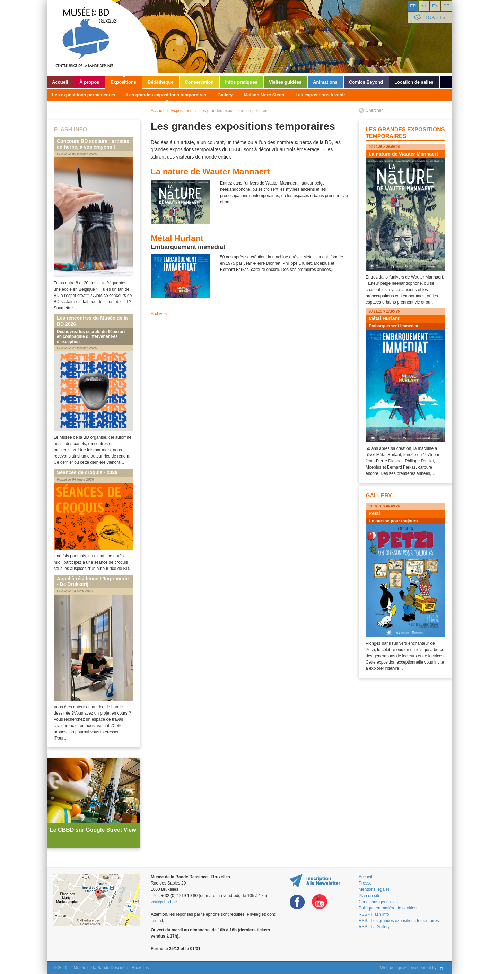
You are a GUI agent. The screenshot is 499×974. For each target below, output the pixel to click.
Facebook (297, 902)
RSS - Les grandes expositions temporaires (399, 920)
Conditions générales (378, 901)
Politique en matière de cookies (388, 908)
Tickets (429, 17)
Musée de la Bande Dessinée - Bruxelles (102, 36)
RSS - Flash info (374, 914)
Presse (365, 883)
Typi (441, 967)
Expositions (123, 82)
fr (413, 5)
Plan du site (369, 895)
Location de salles (414, 82)
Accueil (60, 82)
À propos (89, 82)
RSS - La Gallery (374, 926)
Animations (325, 82)
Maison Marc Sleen (264, 94)
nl (424, 5)
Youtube (319, 902)
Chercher (374, 110)
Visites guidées (285, 82)
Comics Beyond (366, 82)
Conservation (199, 82)
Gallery (225, 94)
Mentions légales (374, 889)
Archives (159, 313)
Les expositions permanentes (83, 94)
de (446, 5)
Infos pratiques (241, 82)
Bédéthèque (160, 82)
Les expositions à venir (320, 94)
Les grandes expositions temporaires (166, 94)
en (435, 5)
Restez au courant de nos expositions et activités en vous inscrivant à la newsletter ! (315, 882)
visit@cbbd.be (164, 901)
